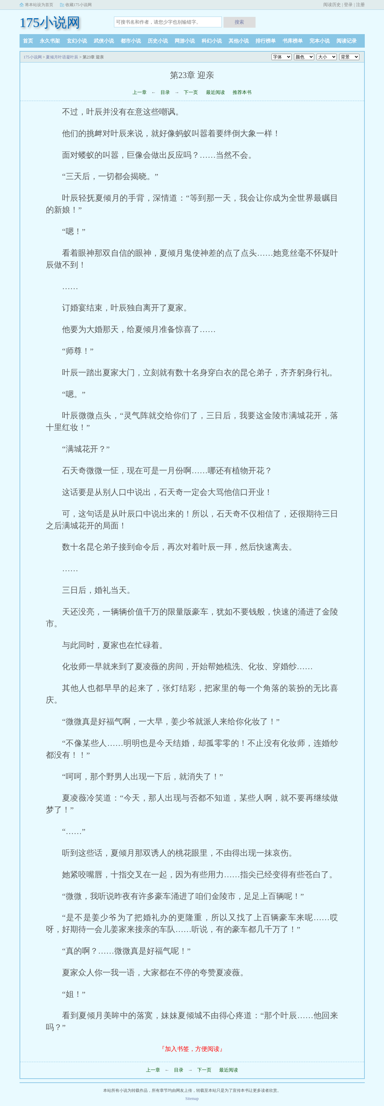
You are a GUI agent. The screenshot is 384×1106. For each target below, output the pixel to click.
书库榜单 (293, 41)
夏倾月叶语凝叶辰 (62, 57)
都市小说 (131, 41)
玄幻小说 (77, 41)
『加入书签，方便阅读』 (192, 1049)
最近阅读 (215, 92)
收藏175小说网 (78, 4)
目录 (165, 92)
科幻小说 (212, 41)
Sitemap (192, 1098)
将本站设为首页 (39, 4)
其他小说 (239, 41)
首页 (28, 41)
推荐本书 (242, 92)
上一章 (139, 92)
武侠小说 (104, 41)
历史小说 (158, 41)
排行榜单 (266, 41)
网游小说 (185, 41)
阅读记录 (346, 41)
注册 (360, 4)
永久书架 (50, 41)
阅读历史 (332, 4)
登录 (348, 4)
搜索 (239, 22)
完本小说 (319, 41)
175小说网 (50, 22)
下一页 (191, 92)
